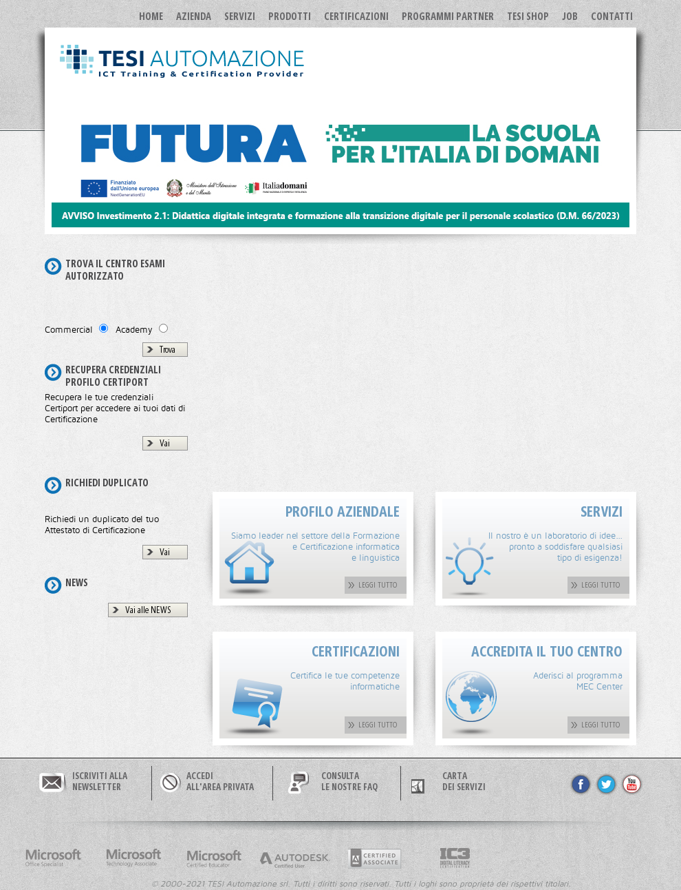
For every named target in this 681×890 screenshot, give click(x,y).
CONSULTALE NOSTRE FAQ (349, 781)
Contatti (612, 16)
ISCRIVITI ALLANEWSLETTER (99, 781)
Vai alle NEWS (148, 609)
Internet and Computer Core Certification (455, 858)
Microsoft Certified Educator (214, 858)
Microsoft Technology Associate (133, 858)
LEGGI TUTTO (377, 584)
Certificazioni (356, 16)
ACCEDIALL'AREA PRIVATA (220, 781)
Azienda (193, 16)
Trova (167, 349)
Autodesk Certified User (294, 858)
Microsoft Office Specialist (53, 858)
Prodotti (289, 16)
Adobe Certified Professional (375, 858)
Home (151, 16)
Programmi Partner (448, 16)
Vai (165, 443)
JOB (570, 16)
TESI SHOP (528, 16)
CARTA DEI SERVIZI (464, 781)
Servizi (239, 16)
